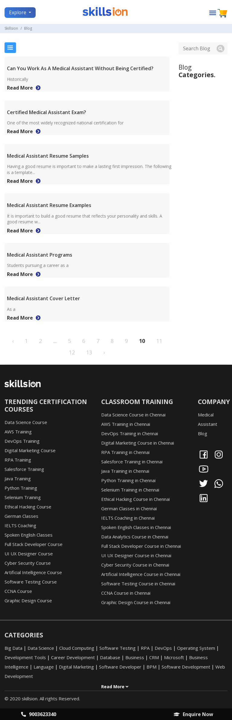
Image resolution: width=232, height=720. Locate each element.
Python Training (21, 488)
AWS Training (18, 432)
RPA (145, 648)
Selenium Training (23, 497)
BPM (151, 667)
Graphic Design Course (28, 600)
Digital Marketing (76, 667)
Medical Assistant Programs (39, 255)
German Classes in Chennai (129, 508)
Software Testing (117, 648)
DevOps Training (22, 441)
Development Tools (25, 657)
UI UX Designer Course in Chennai (136, 555)
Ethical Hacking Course (28, 507)
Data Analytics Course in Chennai (134, 537)
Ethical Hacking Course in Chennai (135, 499)
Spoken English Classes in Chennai (136, 527)
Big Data (13, 648)
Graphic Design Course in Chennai (135, 602)
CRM (154, 657)
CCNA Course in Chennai (125, 593)
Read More (23, 87)
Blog (202, 433)
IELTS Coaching (20, 525)
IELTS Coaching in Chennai (128, 518)
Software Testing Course (31, 582)
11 (159, 340)
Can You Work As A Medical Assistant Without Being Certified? (80, 68)
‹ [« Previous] (13, 340)
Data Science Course (26, 422)
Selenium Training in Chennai (130, 490)
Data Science (40, 648)
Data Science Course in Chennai (133, 415)
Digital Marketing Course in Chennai (137, 443)
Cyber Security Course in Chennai (135, 565)
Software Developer (120, 667)
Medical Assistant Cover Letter (43, 298)
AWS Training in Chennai (125, 424)
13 (89, 352)
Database (110, 657)
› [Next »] (104, 352)
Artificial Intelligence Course (33, 572)
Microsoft (174, 657)
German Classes (21, 516)
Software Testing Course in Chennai (138, 583)
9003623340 (38, 714)
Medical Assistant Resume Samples (48, 156)
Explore (18, 12)
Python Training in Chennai (128, 480)
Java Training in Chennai (125, 471)
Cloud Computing (76, 648)
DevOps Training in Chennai (129, 433)
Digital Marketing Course (30, 450)
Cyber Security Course (28, 563)
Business (134, 657)
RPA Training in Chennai (125, 452)
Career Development (73, 657)
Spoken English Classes (29, 535)
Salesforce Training (24, 469)
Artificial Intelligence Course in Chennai (140, 574)
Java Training (18, 478)
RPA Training (18, 460)
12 (72, 352)
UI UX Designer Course (29, 554)
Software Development (186, 667)
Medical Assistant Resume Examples (49, 205)
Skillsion (11, 28)
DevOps (163, 648)
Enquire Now (193, 714)
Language (44, 667)
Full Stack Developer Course (34, 544)
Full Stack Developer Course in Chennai (141, 546)
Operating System (196, 648)
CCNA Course (18, 591)
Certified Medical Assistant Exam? (46, 112)
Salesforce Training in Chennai (132, 462)
